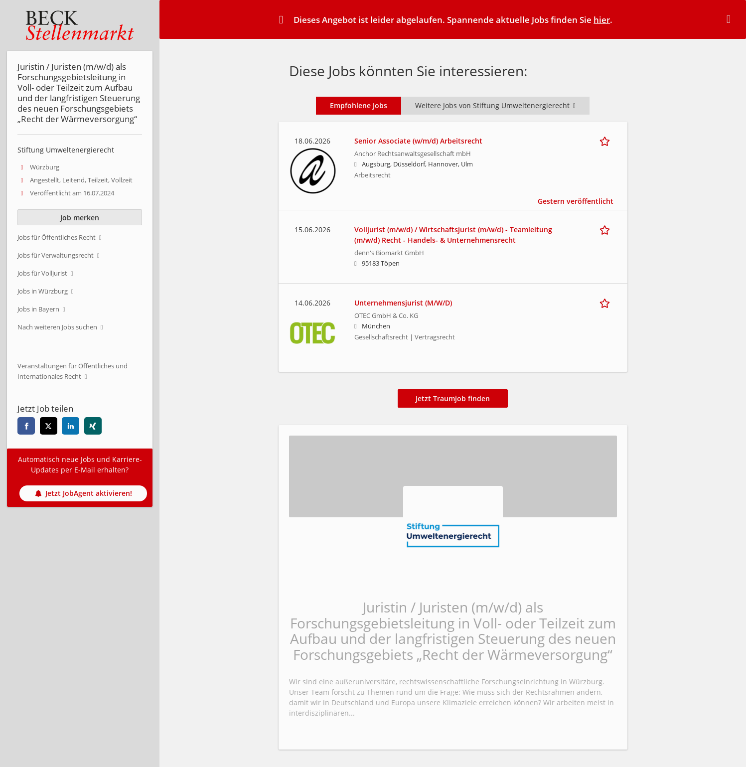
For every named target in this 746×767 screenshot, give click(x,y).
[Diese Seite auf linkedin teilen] (70, 426)
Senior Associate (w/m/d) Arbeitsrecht (418, 141)
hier (602, 19)
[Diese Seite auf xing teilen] (93, 426)
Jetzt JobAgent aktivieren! (83, 493)
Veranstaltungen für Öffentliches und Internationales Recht (72, 371)
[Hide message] (730, 19)
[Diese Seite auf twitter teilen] (48, 426)
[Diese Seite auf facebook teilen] (26, 426)
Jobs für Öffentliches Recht (56, 237)
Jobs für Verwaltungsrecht (55, 255)
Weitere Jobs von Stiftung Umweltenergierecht (495, 105)
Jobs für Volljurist (42, 273)
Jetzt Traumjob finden (453, 398)
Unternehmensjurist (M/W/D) (403, 302)
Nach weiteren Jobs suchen (57, 327)
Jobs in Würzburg (42, 291)
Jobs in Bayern (38, 309)
